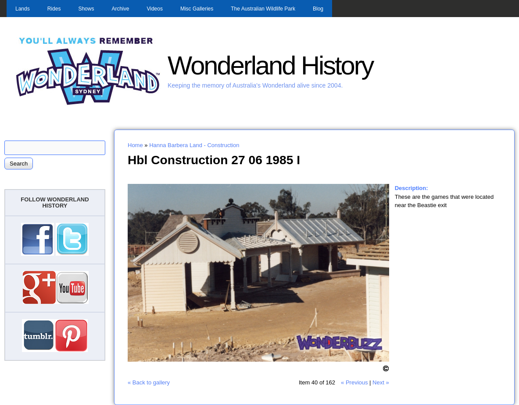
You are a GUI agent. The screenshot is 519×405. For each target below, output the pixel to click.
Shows (86, 9)
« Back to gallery (149, 382)
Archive (120, 9)
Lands (22, 9)
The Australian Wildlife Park (263, 9)
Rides (54, 9)
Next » (380, 382)
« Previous (354, 382)
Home (135, 145)
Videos (154, 9)
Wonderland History (270, 65)
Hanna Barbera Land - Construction (194, 145)
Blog (318, 9)
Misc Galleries (196, 9)
